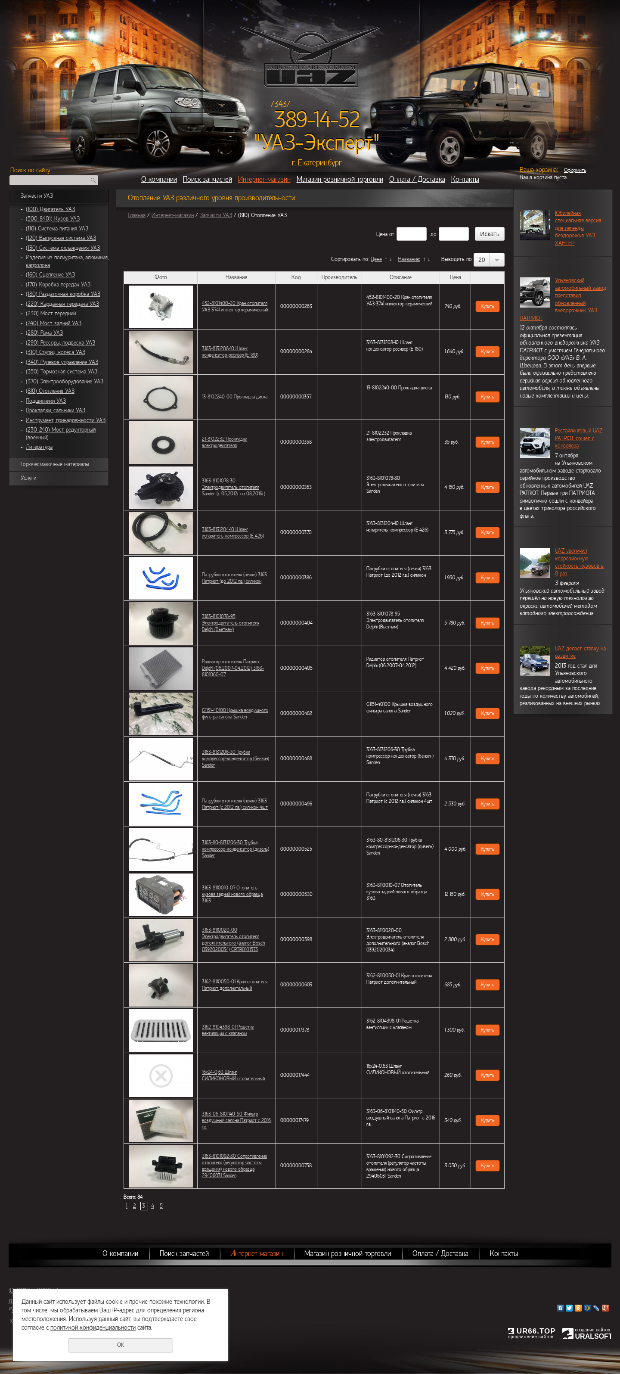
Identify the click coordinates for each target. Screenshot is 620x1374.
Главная (137, 215)
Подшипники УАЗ (46, 401)
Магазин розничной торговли (340, 179)
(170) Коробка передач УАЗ (58, 284)
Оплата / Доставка (417, 179)
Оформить (575, 170)
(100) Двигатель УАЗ (50, 209)
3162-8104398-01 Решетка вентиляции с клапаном (228, 1030)
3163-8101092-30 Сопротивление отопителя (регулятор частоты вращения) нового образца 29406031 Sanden (234, 1165)
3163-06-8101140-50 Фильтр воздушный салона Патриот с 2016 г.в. (236, 1120)
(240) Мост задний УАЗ (53, 323)
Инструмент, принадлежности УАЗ (65, 420)
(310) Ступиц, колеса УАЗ (55, 352)
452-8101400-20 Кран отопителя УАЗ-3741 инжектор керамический (235, 306)
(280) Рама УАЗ (44, 333)
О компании (159, 179)
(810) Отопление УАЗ (50, 391)
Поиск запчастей (207, 179)
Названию (409, 259)
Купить (487, 306)
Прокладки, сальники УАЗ (55, 410)
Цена (382, 234)
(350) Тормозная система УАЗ (61, 371)
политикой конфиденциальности (93, 1327)
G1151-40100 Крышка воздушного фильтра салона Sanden (235, 713)
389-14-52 (317, 120)
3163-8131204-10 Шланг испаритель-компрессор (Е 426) (233, 532)
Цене (376, 259)
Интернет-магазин (264, 179)
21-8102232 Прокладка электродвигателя (224, 442)
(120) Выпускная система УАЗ (61, 238)
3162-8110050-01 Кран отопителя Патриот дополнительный (234, 985)
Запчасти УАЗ (37, 196)
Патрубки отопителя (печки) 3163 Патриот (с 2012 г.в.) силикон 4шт (235, 804)
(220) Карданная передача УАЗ (62, 304)
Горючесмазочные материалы (55, 464)
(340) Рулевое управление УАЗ (62, 362)
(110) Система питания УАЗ (57, 228)
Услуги (28, 478)
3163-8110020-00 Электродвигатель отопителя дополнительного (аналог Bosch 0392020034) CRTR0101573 (233, 939)
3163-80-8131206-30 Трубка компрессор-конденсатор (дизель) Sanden (235, 848)
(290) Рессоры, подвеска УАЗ (60, 342)
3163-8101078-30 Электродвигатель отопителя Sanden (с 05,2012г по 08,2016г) (233, 487)
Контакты (465, 179)
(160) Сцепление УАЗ (50, 274)
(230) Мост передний (51, 313)
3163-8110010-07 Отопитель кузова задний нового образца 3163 (232, 894)
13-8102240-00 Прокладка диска (234, 397)
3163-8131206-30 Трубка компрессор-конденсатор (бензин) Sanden (235, 758)
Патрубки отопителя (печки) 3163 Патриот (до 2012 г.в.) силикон (234, 578)
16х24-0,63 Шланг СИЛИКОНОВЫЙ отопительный (233, 1075)
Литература (39, 447)
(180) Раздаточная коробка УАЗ (63, 294)
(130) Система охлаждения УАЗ (63, 248)
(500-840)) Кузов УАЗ (53, 218)
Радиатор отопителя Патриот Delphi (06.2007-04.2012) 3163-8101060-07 (233, 668)
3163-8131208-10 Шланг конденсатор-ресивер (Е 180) (230, 351)
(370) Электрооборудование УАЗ (64, 381)
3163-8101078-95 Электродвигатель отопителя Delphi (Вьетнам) (230, 622)
